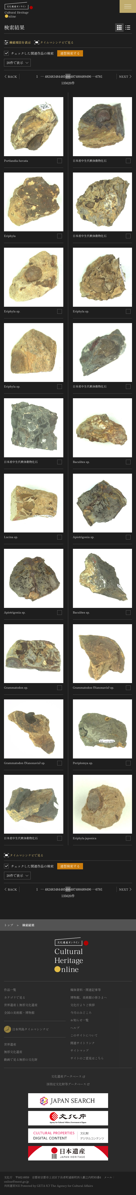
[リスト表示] (128, 27)
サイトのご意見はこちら (87, 1058)
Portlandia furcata (16, 160)
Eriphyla (10, 236)
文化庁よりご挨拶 (82, 1005)
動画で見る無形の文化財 (21, 1059)
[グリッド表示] (119, 27)
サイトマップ (79, 1050)
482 (47, 76)
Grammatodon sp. (16, 687)
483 (52, 76)
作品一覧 (10, 989)
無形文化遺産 (13, 1052)
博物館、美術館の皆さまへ (88, 997)
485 (62, 76)
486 (68, 76)
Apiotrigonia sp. (14, 612)
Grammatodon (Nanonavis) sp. (24, 763)
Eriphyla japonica (84, 838)
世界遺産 (10, 1044)
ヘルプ (74, 1028)
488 (78, 76)
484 (57, 76)
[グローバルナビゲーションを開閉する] (128, 6)
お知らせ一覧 (79, 1020)
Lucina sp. (11, 537)
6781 (99, 76)
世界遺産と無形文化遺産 (21, 1005)
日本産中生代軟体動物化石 (21, 462)
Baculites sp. (81, 462)
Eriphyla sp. (12, 311)
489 (83, 76)
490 (88, 76)
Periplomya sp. (83, 763)
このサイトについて (84, 1035)
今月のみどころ (81, 1012)
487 (73, 76)
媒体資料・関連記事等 (85, 989)
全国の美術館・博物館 (19, 1012)
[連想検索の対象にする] (59, 161)
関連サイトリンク (82, 1043)
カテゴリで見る (14, 997)
